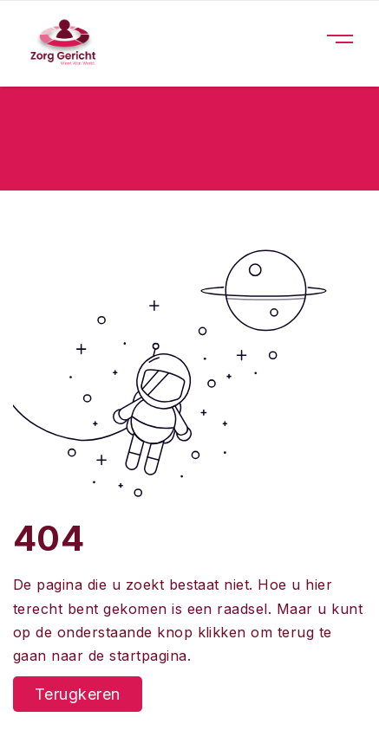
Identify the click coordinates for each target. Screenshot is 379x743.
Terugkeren (78, 694)
